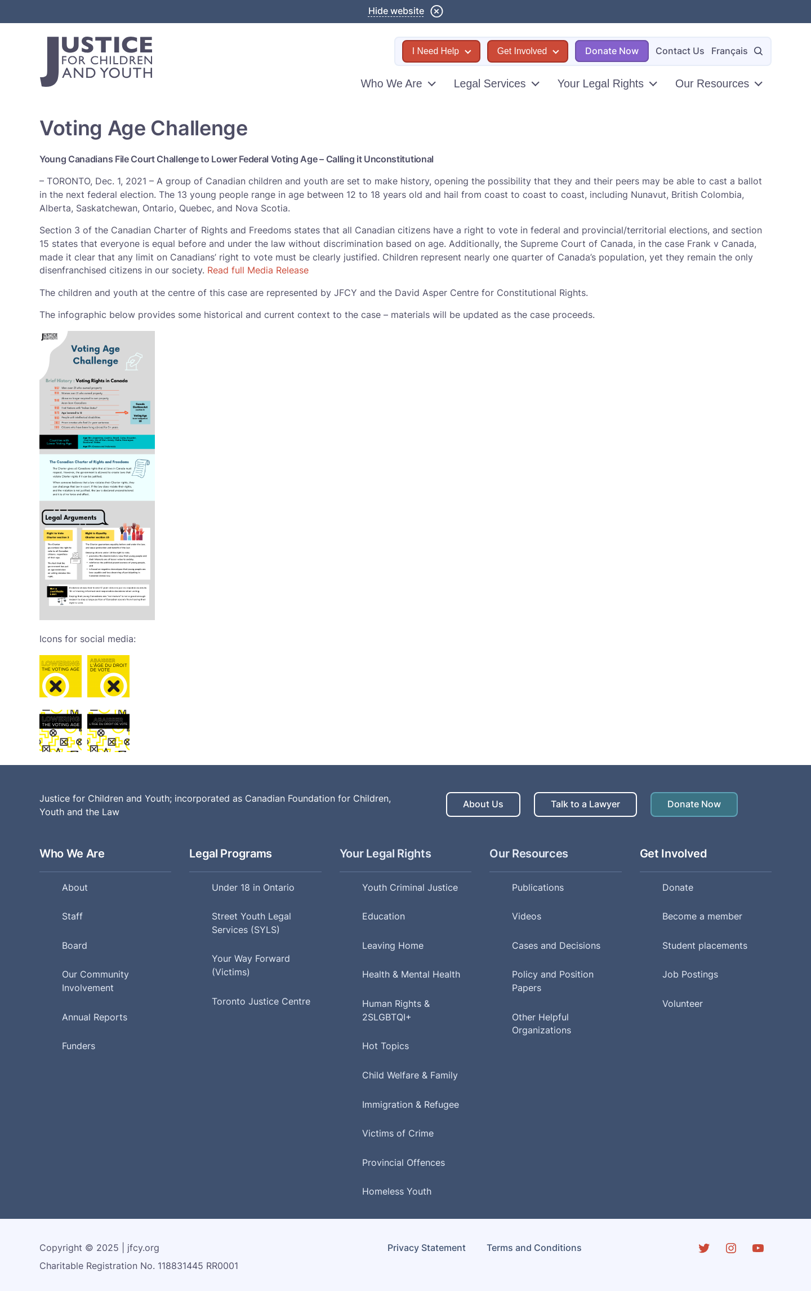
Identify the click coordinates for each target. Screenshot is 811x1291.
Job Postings (690, 974)
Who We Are (391, 83)
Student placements (704, 945)
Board (74, 945)
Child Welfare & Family (410, 1075)
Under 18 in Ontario (253, 887)
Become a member (702, 916)
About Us (483, 804)
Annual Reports (94, 1017)
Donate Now (612, 51)
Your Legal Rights (601, 83)
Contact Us (680, 51)
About (75, 887)
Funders (78, 1046)
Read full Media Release (258, 270)
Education (383, 916)
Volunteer (682, 1003)
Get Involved (522, 51)
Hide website (396, 11)
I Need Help (435, 51)
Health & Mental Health (411, 974)
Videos (526, 916)
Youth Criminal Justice (410, 887)
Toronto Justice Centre (261, 1001)
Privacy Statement (426, 1248)
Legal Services (490, 83)
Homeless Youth (396, 1191)
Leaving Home (393, 945)
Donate (677, 887)
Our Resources (712, 83)
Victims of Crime (398, 1133)
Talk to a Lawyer (585, 804)
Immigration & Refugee (410, 1104)
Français (729, 51)
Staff (72, 916)
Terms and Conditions (534, 1248)
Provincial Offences (403, 1162)
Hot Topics (385, 1046)
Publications (538, 887)
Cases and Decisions (556, 945)
